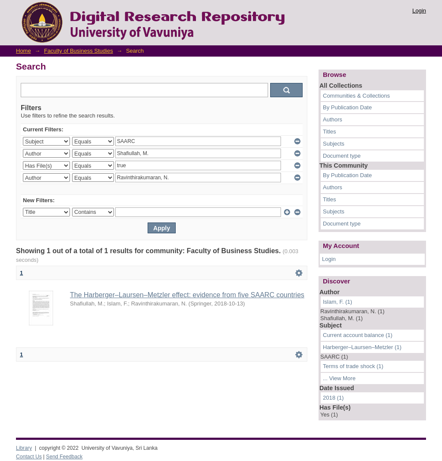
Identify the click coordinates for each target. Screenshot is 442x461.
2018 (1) (333, 397)
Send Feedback (64, 457)
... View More (339, 378)
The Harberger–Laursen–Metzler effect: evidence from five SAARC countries (187, 295)
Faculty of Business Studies (78, 51)
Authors (332, 119)
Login (419, 10)
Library (24, 448)
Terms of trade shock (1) (353, 366)
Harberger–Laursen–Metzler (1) (362, 347)
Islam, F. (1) (337, 302)
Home (23, 51)
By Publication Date (347, 107)
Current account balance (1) (357, 335)
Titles (329, 131)
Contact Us (29, 457)
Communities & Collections (356, 95)
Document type (341, 156)
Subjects (333, 143)
